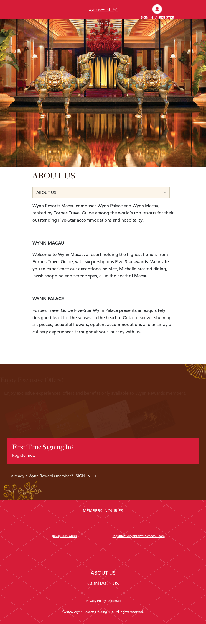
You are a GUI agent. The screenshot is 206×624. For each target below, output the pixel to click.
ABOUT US (103, 573)
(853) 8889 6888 (64, 535)
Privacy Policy (96, 600)
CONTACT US (103, 583)
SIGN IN (83, 475)
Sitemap (114, 600)
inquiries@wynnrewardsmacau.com (139, 535)
